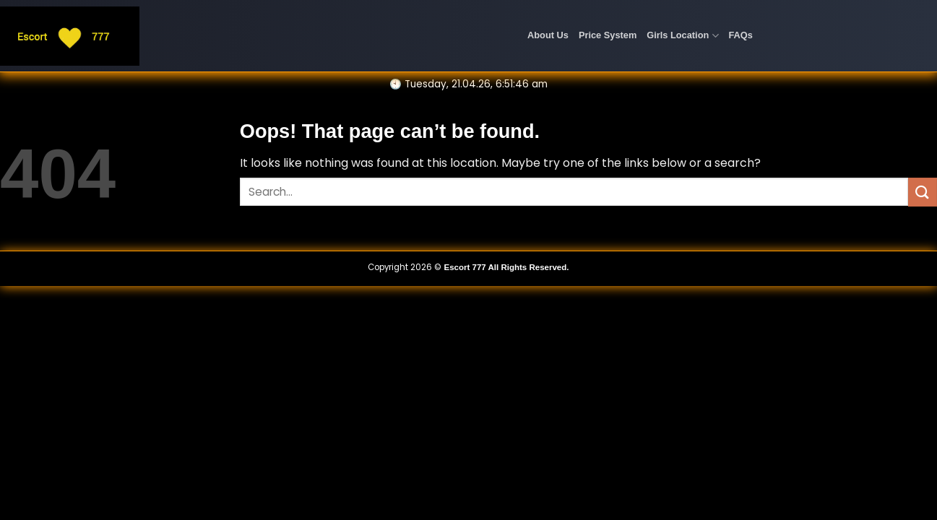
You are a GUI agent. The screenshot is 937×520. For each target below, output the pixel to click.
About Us (548, 35)
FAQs (741, 35)
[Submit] (922, 192)
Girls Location (682, 36)
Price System (607, 35)
